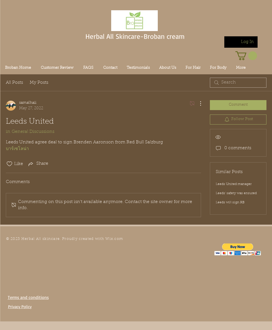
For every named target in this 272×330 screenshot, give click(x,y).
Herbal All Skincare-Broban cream (135, 36)
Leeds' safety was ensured (236, 193)
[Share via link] (37, 164)
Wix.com (114, 239)
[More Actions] (197, 103)
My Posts (39, 82)
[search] (238, 83)
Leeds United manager (233, 184)
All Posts (14, 82)
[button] (237, 249)
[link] (246, 55)
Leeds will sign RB (230, 202)
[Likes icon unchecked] (9, 164)
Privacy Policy (20, 306)
